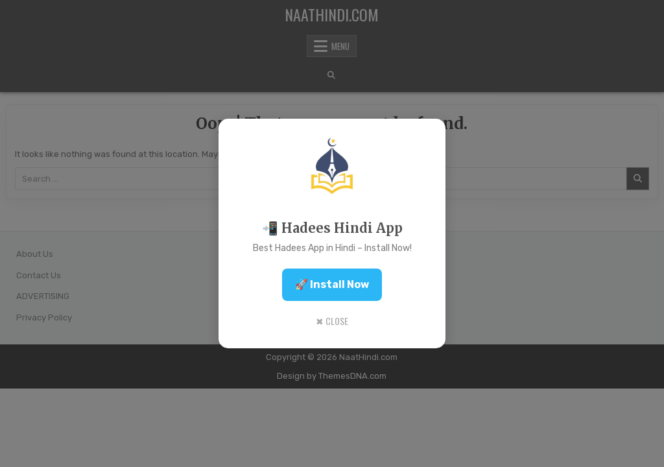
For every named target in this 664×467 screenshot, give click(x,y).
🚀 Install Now (332, 284)
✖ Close (332, 321)
